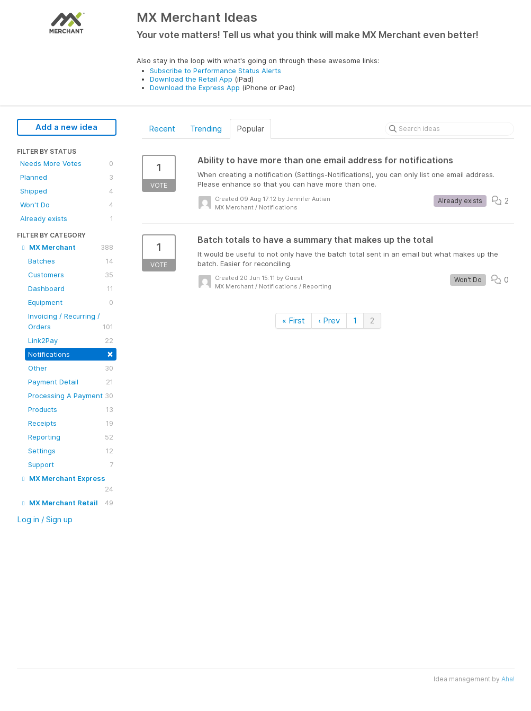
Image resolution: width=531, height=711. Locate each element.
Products (70, 409)
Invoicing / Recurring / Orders (70, 322)
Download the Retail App (191, 79)
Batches (70, 261)
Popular (250, 129)
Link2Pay (70, 340)
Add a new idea (66, 127)
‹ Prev (329, 320)
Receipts (70, 423)
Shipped (66, 191)
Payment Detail (70, 381)
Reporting (70, 437)
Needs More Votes (66, 163)
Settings (70, 450)
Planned (66, 177)
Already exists (66, 218)
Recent (162, 129)
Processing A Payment (70, 395)
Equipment (70, 302)
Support (70, 464)
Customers (70, 274)
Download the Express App (195, 87)
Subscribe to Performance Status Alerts (215, 70)
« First (293, 320)
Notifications (70, 353)
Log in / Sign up (45, 519)
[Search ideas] (449, 129)
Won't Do (66, 204)
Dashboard (70, 288)
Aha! (508, 679)
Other (70, 368)
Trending (206, 129)
